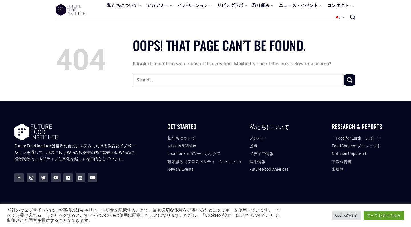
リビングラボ (232, 5)
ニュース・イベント (300, 5)
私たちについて (124, 5)
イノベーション (195, 5)
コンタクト (340, 5)
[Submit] (349, 80)
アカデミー (159, 5)
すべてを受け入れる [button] (383, 215)
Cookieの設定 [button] (346, 215)
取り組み (263, 5)
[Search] (352, 17)
